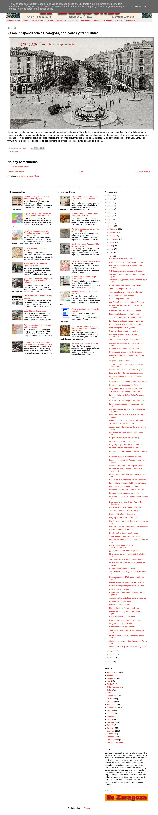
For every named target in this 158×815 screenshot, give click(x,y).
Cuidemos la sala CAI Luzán (120, 589)
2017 (110, 226)
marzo (112, 651)
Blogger (87, 808)
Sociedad (110, 731)
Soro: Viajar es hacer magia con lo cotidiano (126, 559)
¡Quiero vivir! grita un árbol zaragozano (124, 551)
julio (111, 246)
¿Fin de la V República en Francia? (122, 289)
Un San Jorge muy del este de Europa (123, 299)
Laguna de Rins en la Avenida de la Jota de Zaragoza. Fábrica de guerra (38, 343)
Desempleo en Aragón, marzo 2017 (122, 601)
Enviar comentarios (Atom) (28, 176)
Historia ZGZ (61, 20)
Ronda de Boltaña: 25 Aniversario (122, 617)
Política (110, 719)
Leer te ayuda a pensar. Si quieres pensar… (126, 324)
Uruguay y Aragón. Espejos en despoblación (126, 445)
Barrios (110, 684)
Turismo (110, 734)
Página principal (13, 20)
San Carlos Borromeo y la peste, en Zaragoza (126, 302)
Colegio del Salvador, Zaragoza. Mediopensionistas (121, 546)
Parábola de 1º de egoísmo (119, 605)
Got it (146, 6)
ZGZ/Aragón (107, 20)
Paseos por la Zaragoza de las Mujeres (124, 314)
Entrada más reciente (16, 172)
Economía (111, 702)
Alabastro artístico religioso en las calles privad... (128, 420)
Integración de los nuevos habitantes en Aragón (127, 483)
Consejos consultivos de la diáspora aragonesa (127, 466)
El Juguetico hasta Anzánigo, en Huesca (124, 608)
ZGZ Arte (50, 20)
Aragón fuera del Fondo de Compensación (125, 389)
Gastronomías (112, 708)
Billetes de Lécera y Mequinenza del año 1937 (127, 490)
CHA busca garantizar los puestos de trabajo (126, 271)
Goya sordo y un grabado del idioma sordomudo (127, 480)
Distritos (110, 699)
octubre (113, 236)
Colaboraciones (113, 687)
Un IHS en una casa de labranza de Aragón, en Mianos (85, 230)
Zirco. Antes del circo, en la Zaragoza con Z (125, 340)
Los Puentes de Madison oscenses (84, 344)
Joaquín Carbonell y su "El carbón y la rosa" (126, 318)
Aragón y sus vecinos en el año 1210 (123, 517)
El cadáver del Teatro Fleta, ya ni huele (124, 487)
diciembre (114, 229)
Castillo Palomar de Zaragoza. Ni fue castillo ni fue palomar (85, 245)
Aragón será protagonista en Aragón (123, 361)
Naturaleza (111, 716)
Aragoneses (130, 20)
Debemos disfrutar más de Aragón (122, 259)
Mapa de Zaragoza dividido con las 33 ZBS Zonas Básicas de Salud (37, 215)
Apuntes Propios (113, 672)
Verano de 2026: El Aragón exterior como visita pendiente (84, 215)
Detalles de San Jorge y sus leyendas (123, 533)
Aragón (96, 20)
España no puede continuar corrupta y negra (126, 262)
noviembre (114, 232)
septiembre (114, 239)
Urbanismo (111, 737)
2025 (110, 199)
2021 (110, 213)
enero (112, 658)
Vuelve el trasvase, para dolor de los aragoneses (128, 647)
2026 (110, 196)
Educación (111, 705)
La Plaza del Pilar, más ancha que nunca (124, 448)
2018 (110, 223)
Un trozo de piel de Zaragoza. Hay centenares (126, 401)
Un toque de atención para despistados (124, 349)
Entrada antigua (144, 172)
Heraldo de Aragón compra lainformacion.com (126, 586)
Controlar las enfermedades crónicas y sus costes (128, 382)
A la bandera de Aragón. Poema (121, 295)
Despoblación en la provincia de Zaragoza (125, 438)
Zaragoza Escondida (115, 743)
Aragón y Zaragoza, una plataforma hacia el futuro (128, 526)
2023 (110, 206)
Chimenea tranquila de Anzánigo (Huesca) (125, 457)
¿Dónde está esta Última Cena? (121, 424)
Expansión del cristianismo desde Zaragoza (126, 373)
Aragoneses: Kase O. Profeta (120, 624)
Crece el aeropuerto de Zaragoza (122, 627)
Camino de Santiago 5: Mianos (121, 530)
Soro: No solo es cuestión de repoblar (123, 331)
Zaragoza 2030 (113, 740)
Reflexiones (85, 20)
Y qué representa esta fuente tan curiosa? (125, 536)
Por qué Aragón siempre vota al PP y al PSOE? (127, 582)
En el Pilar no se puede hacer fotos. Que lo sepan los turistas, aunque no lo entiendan (85, 328)
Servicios (110, 728)
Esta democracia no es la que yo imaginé (125, 620)
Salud (109, 725)
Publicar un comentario (20, 167)
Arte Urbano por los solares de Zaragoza (124, 511)
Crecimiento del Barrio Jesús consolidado (125, 311)
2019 (110, 219)
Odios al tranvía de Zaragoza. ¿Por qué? (124, 385)
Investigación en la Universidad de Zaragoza (126, 321)
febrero (113, 654)
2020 (110, 216)
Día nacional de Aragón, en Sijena (122, 568)
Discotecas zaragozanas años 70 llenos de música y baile (36, 198)
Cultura (110, 690)
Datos (109, 693)
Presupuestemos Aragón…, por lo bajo (124, 493)
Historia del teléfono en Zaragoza (122, 514)
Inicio (81, 172)
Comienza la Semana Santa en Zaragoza (125, 507)
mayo (112, 252)
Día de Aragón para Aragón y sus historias (125, 285)
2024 (110, 203)
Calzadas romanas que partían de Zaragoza (126, 370)
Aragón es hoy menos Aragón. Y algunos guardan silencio (36, 264)
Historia (16, 151)
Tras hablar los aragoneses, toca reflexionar (126, 292)
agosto (112, 242)
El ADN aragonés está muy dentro (122, 328)
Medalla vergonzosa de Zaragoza (122, 441)
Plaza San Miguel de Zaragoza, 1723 (85, 261)
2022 (110, 209)
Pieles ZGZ (74, 20)
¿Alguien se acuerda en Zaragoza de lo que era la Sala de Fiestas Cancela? (38, 281)
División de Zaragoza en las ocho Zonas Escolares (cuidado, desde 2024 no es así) (37, 233)
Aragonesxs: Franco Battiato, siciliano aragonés (127, 598)
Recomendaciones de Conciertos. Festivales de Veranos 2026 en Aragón (84, 199)
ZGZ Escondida (37, 20)
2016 (110, 662)
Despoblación (112, 696)
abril (111, 256)
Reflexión (110, 722)
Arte (108, 681)
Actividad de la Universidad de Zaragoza (124, 392)
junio (112, 249)
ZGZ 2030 (118, 20)
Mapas (25, 20)
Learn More (136, 6)
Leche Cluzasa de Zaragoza (35, 311)
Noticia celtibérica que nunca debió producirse (126, 352)
